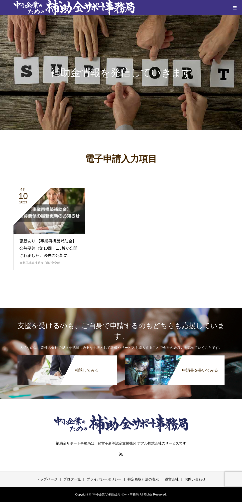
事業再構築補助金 (31, 263)
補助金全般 (52, 263)
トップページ (46, 479)
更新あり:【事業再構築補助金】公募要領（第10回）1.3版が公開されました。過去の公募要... (48, 248)
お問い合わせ (195, 479)
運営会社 (172, 479)
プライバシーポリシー (104, 479)
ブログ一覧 (72, 479)
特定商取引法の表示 (143, 479)
